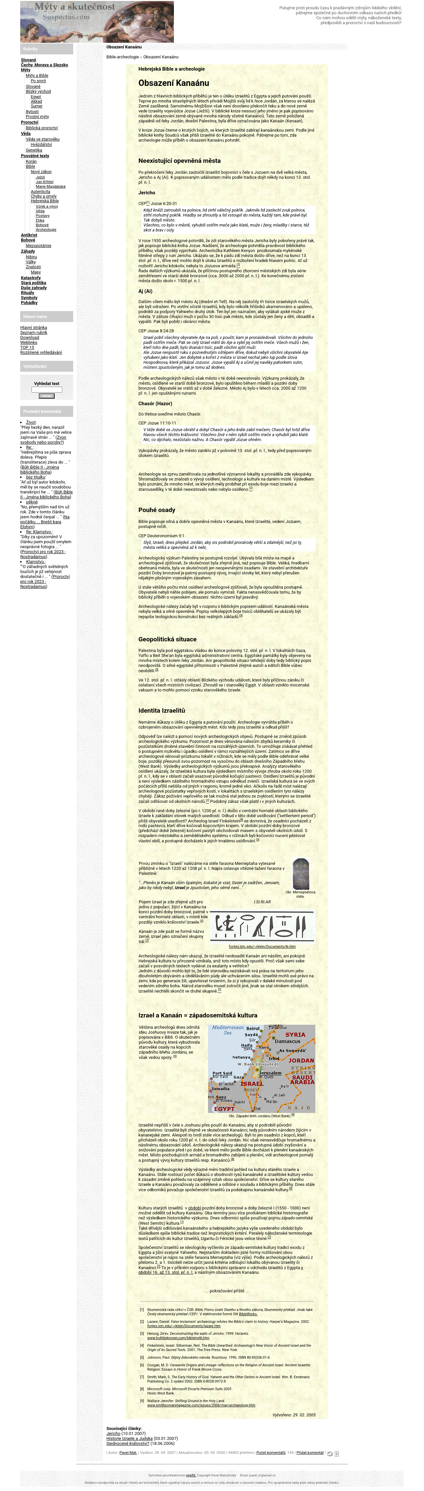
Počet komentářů (271, 1452)
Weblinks (28, 342)
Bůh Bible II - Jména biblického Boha (39, 470)
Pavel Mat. (128, 1452)
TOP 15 (27, 347)
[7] (147, 940)
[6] (290, 1188)
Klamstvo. (35, 561)
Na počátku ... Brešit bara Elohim (45, 521)
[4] (241, 819)
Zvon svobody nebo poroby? (43, 440)
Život (30, 422)
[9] (175, 1056)
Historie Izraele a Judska (129, 1438)
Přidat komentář (310, 1452)
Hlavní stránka (33, 327)
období (194, 1207)
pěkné (31, 501)
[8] (293, 1114)
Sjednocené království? (127, 1443)
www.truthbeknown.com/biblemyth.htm (178, 1338)
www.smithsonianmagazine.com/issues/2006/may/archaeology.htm (201, 1405)
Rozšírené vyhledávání (41, 352)
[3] (241, 615)
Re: (29, 447)
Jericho (113, 1433)
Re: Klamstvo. (39, 531)
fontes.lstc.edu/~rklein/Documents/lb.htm (262, 946)
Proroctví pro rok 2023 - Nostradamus (43, 554)
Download (29, 337)
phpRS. (191, 1475)
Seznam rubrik (33, 332)
